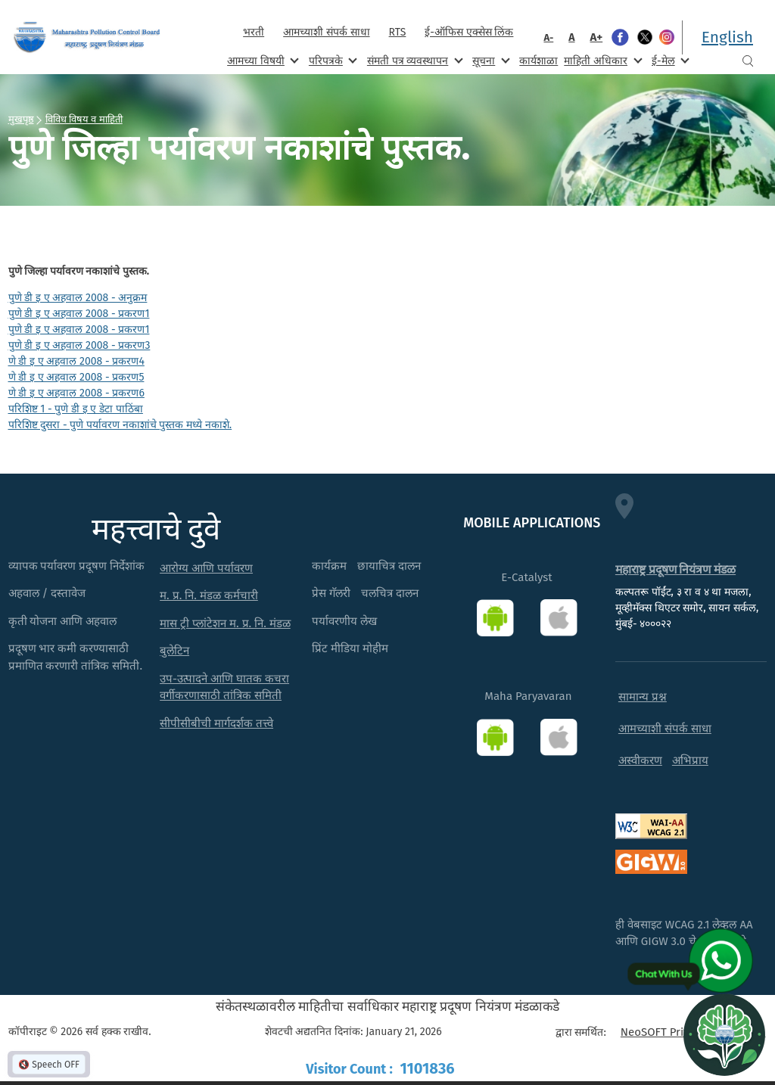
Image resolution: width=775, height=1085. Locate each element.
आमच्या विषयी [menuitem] (261, 60)
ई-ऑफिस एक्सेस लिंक (469, 32)
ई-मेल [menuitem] (669, 60)
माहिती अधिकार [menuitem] (601, 60)
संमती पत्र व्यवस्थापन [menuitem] (413, 60)
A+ (596, 37)
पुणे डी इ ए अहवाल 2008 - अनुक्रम (78, 297)
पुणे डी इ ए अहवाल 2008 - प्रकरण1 (79, 313)
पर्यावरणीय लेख (344, 621)
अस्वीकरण (640, 760)
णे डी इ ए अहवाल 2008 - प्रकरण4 (76, 361)
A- (548, 37)
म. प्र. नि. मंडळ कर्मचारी (209, 595)
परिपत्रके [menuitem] (331, 60)
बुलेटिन (174, 651)
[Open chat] (724, 1034)
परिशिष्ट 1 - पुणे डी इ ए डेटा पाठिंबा (75, 409)
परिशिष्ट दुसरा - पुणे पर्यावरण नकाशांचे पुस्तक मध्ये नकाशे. (120, 424)
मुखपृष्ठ (21, 119)
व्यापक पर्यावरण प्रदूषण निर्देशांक (76, 566)
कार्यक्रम (329, 566)
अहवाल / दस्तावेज (47, 593)
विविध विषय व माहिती (84, 119)
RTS (397, 32)
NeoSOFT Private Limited (684, 1032)
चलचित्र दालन (390, 593)
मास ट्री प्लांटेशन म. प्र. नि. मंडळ (225, 623)
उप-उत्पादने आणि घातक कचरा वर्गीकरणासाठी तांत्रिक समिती (224, 687)
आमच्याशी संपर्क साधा (326, 32)
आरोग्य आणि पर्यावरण (206, 568)
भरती (253, 32)
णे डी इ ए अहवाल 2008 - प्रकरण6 (76, 393)
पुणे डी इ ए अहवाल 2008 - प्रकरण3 (79, 345)
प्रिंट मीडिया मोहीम (350, 648)
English (727, 37)
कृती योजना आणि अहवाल (62, 621)
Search (747, 61)
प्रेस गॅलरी (331, 593)
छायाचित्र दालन (389, 566)
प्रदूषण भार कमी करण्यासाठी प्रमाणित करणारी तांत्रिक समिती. (75, 657)
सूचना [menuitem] (489, 60)
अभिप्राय (690, 760)
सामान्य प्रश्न (642, 697)
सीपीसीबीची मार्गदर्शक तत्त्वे (216, 723)
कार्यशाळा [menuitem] (538, 60)
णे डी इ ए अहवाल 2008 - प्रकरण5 (76, 377)
